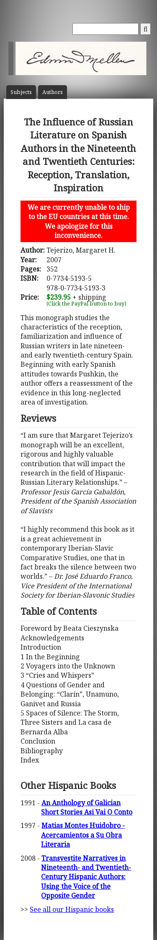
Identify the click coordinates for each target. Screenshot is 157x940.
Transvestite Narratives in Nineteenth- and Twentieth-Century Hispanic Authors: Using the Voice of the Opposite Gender (86, 877)
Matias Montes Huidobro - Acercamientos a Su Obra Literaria (83, 835)
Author (52, 92)
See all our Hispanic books (72, 909)
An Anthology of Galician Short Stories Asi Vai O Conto (86, 807)
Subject (21, 92)
